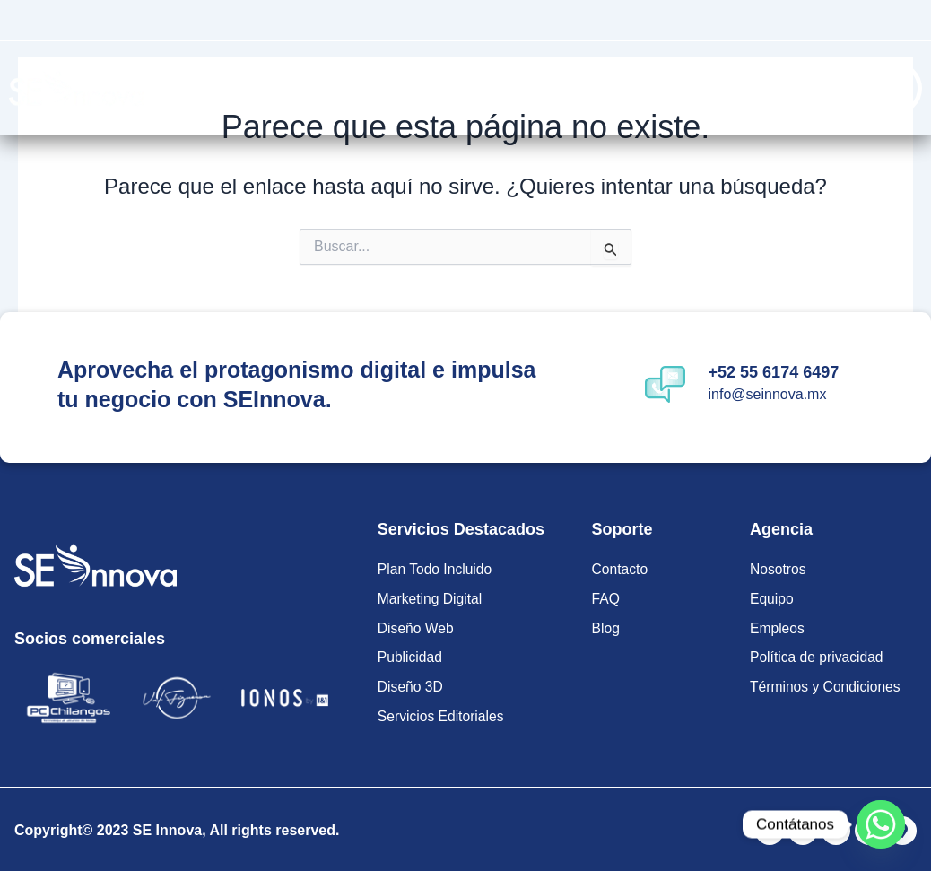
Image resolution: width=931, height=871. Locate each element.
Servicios (498, 87)
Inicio (253, 87)
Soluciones (624, 87)
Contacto (742, 87)
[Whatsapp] (881, 824)
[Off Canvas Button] (895, 88)
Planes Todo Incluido (349, 88)
